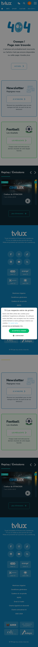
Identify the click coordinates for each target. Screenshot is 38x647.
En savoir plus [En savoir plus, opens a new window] (13, 323)
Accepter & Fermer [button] (19, 331)
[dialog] (19, 323)
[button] (18, 326)
